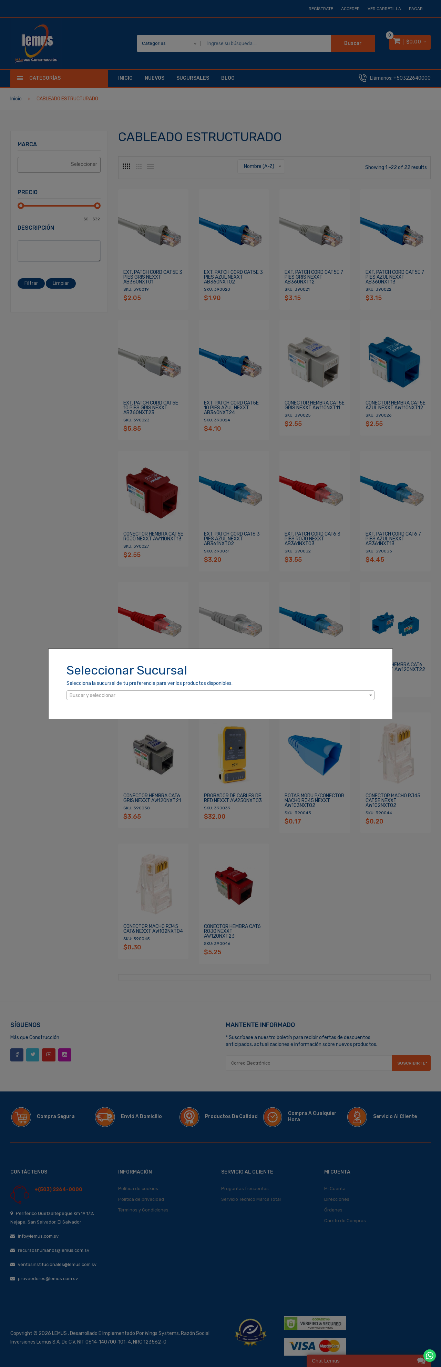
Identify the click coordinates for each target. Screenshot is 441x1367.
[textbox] (220, 695)
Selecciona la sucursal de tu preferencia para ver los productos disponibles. (149, 683)
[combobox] (220, 695)
